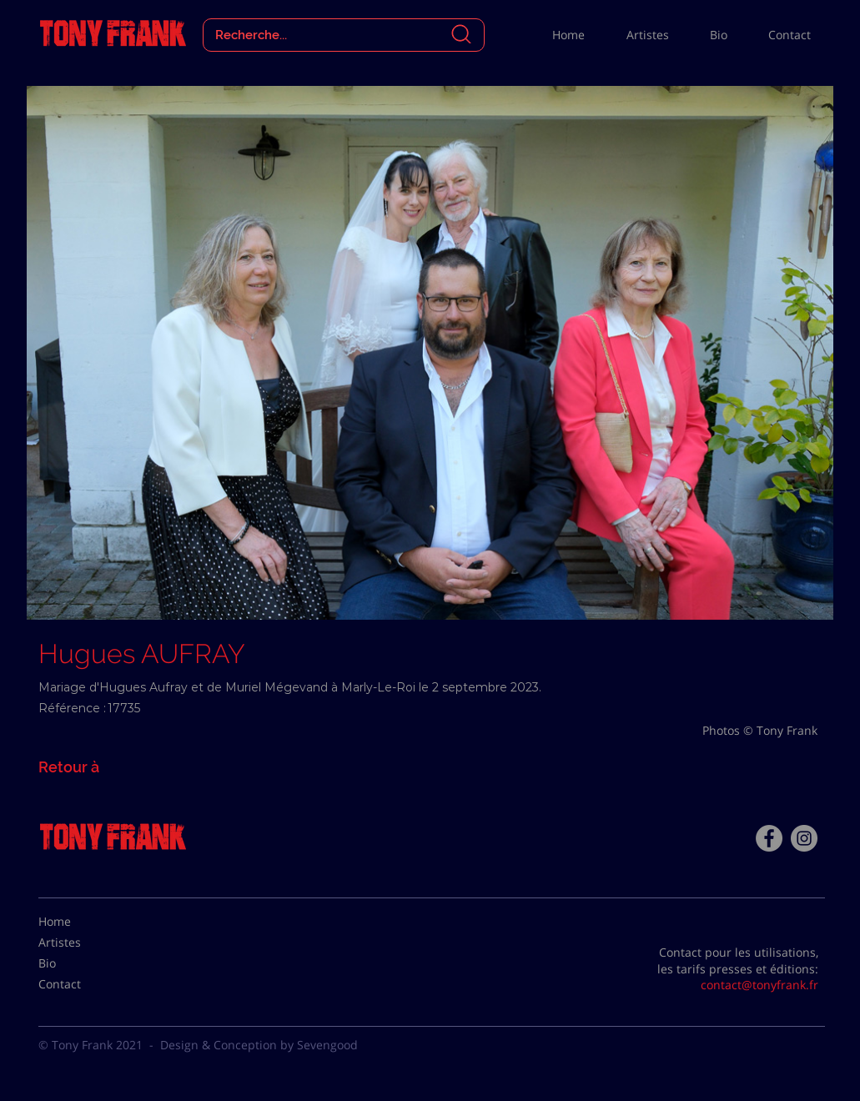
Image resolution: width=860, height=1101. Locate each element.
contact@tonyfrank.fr (759, 985)
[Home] (80, 921)
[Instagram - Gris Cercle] (804, 838)
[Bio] (80, 963)
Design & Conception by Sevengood (259, 1045)
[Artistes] (80, 942)
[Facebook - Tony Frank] (769, 838)
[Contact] (80, 984)
